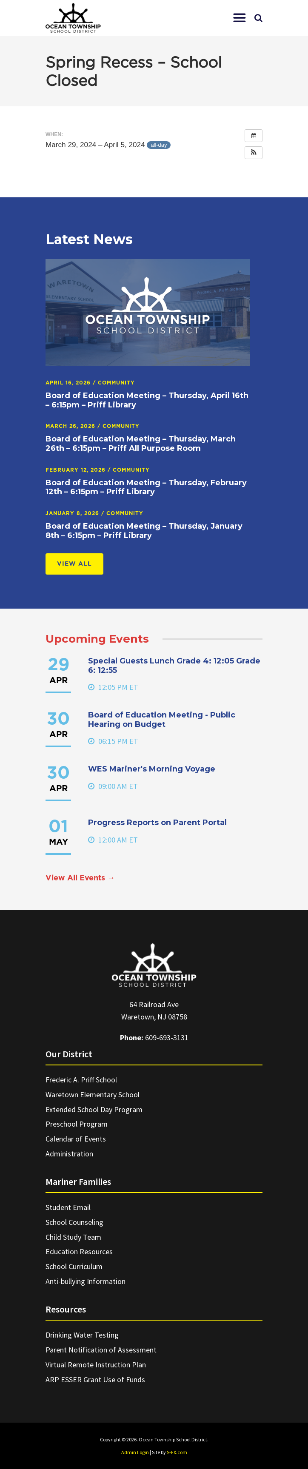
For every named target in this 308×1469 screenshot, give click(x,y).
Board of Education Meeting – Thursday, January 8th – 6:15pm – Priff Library (144, 530)
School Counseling (74, 1222)
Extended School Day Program (94, 1109)
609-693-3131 (166, 1037)
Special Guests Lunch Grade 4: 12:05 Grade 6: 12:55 (174, 665)
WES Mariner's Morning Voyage (151, 769)
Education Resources (79, 1251)
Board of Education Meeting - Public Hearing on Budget (161, 719)
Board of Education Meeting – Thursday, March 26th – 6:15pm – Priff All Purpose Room (141, 443)
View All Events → (80, 878)
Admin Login (135, 1452)
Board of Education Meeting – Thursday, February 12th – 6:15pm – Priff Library (146, 487)
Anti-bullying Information (85, 1281)
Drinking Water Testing (82, 1335)
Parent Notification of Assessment (101, 1350)
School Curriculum (74, 1266)
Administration (69, 1154)
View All (74, 564)
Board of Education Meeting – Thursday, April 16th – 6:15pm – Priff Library (147, 400)
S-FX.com (177, 1452)
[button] (239, 18)
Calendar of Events (76, 1139)
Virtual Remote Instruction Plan (96, 1364)
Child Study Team (73, 1237)
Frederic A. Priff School (81, 1080)
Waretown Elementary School (93, 1094)
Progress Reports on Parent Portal (157, 822)
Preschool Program (77, 1124)
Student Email (68, 1207)
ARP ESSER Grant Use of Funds (95, 1379)
